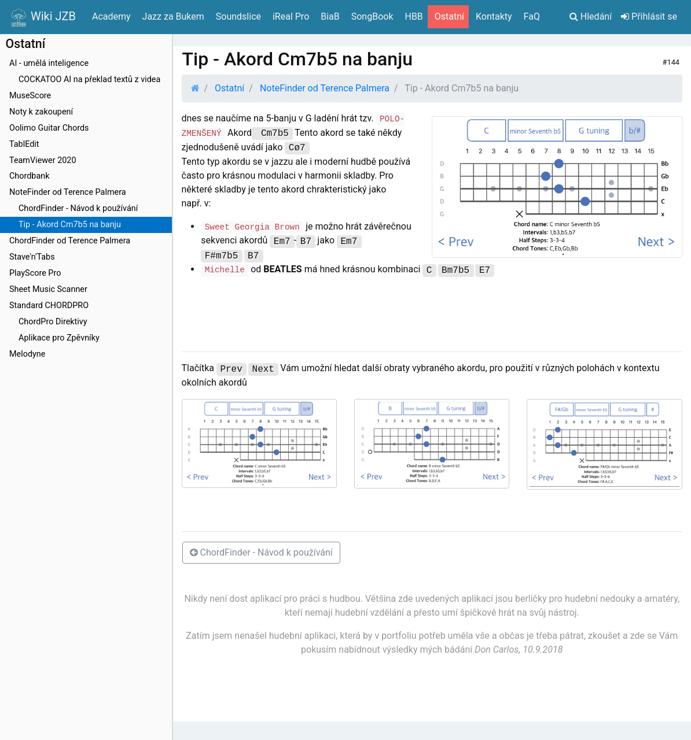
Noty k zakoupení (41, 112)
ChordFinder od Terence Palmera (69, 241)
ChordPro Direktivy (53, 322)
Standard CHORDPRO (49, 305)
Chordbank (29, 176)
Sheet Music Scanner (48, 289)
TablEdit (24, 144)
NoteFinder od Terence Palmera (67, 192)
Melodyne (27, 354)
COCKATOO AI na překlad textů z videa (89, 79)
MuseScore (30, 96)
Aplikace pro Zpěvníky (59, 338)
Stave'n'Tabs (32, 257)
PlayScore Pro (35, 273)
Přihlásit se (649, 16)
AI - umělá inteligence (49, 63)
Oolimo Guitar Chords (49, 128)
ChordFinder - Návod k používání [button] (261, 552)
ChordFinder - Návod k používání (78, 208)
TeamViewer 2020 (42, 160)
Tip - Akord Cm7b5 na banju (70, 225)
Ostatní (229, 88)
